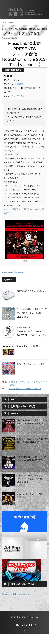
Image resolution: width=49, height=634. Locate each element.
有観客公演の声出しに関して (30, 291)
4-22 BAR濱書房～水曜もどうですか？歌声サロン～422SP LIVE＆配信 (32, 313)
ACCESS (34, 617)
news (6, 272)
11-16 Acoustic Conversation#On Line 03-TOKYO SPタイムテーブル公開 (32, 331)
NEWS (13, 617)
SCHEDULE (23, 617)
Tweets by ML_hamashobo (16, 594)
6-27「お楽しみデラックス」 (30, 494)
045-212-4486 (24, 625)
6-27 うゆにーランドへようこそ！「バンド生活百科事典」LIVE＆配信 (31, 478)
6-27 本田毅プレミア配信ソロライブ (25, 388)
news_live (13, 272)
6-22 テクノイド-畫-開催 (28, 346)
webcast (21, 272)
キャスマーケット (19, 96)
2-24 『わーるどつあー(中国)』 (31, 364)
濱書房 (20, 84)
